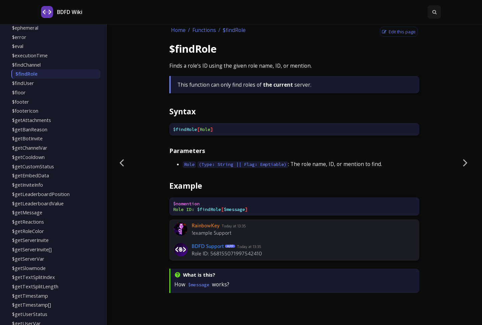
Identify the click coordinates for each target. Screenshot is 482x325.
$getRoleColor (28, 231)
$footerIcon (25, 110)
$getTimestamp (30, 295)
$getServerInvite (30, 240)
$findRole (26, 73)
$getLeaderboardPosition (41, 194)
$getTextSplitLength (35, 286)
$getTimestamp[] (31, 304)
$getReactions (28, 221)
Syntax (182, 111)
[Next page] (465, 162)
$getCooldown (28, 157)
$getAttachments (31, 120)
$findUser (23, 83)
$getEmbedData (30, 175)
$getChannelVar (29, 147)
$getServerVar (28, 258)
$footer (20, 101)
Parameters (187, 151)
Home (178, 30)
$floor (19, 92)
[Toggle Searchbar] (434, 12)
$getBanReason (29, 129)
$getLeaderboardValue (38, 203)
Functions (204, 30)
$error (19, 37)
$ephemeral (25, 27)
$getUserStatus (29, 314)
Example (185, 185)
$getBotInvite (27, 138)
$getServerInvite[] (32, 249)
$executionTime (30, 55)
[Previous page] (122, 162)
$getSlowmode (29, 268)
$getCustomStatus (33, 166)
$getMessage (27, 212)
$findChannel (26, 64)
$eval (17, 46)
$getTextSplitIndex (33, 277)
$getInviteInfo (27, 184)
